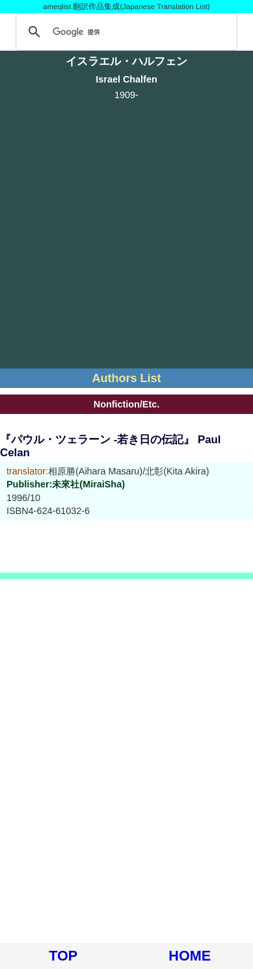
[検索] (124, 32)
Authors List (126, 378)
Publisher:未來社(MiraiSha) (66, 484)
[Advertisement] (126, 232)
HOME (189, 956)
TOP (63, 956)
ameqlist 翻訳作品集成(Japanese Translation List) (126, 6)
